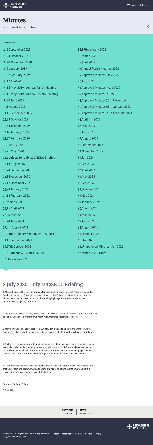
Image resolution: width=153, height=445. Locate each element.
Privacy (98, 434)
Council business (19, 27)
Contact (78, 434)
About (56, 434)
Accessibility (67, 434)
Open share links (148, 26)
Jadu (24, 437)
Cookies (88, 434)
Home (5, 27)
